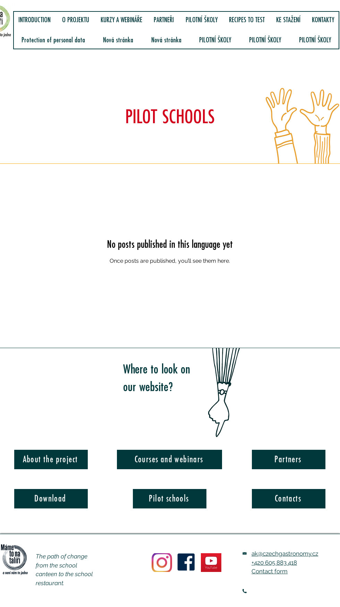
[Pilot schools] (169, 498)
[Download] (51, 498)
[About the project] (51, 459)
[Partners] (288, 459)
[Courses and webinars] (169, 459)
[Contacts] (288, 498)
